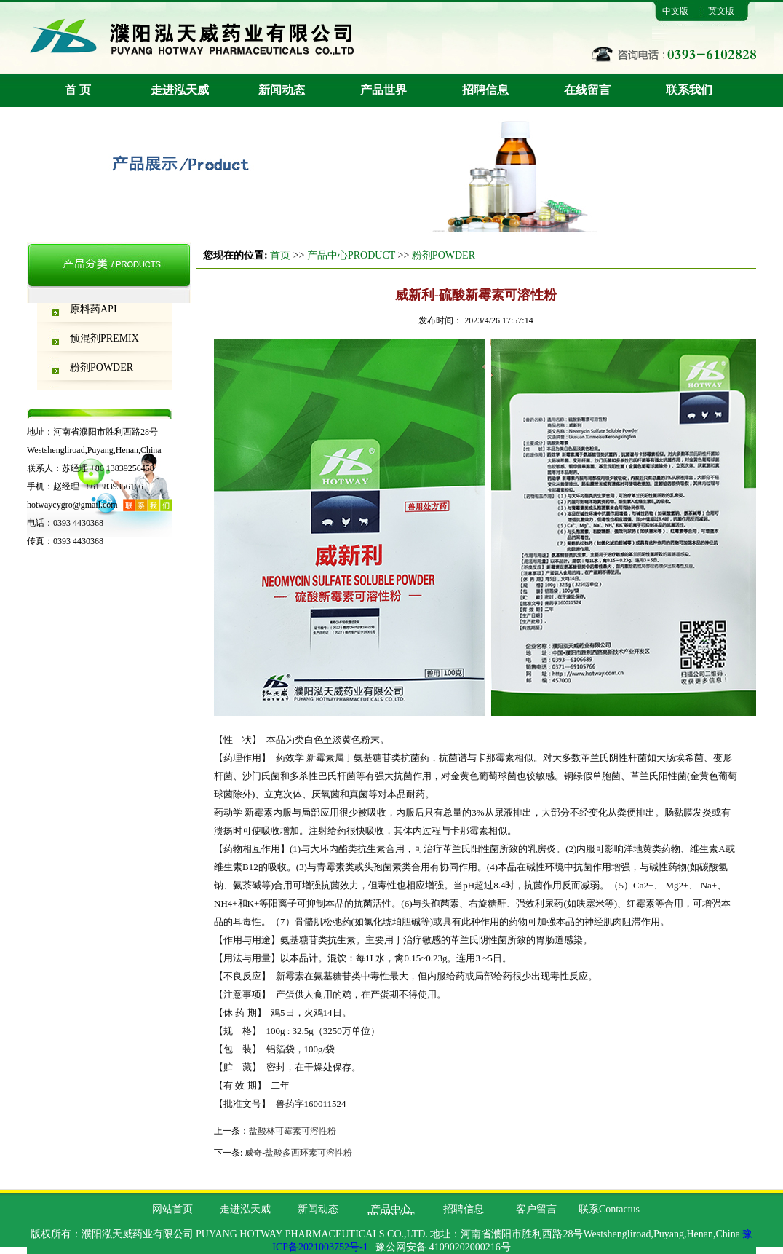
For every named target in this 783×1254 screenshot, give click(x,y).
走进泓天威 (180, 90)
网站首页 (172, 1209)
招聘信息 (485, 90)
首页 (280, 255)
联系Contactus (609, 1209)
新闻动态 (281, 90)
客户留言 (536, 1209)
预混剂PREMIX (104, 338)
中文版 (675, 11)
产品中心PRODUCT (351, 255)
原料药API (93, 309)
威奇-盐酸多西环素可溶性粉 (298, 1153)
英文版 (721, 11)
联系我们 (689, 90)
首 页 (78, 90)
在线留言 (587, 90)
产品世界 (383, 90)
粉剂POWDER (101, 367)
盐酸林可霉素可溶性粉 (292, 1131)
